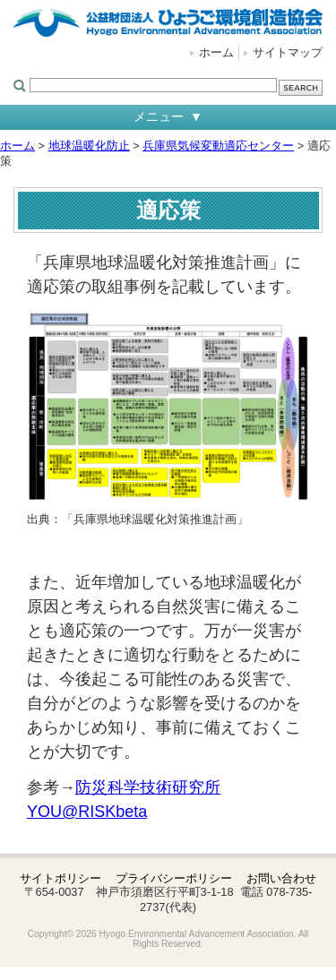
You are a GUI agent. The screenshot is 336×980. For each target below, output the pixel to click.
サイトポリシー (60, 878)
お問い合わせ (281, 878)
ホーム (216, 52)
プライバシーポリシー (174, 878)
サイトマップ (288, 52)
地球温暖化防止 (89, 145)
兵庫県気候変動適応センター (218, 145)
